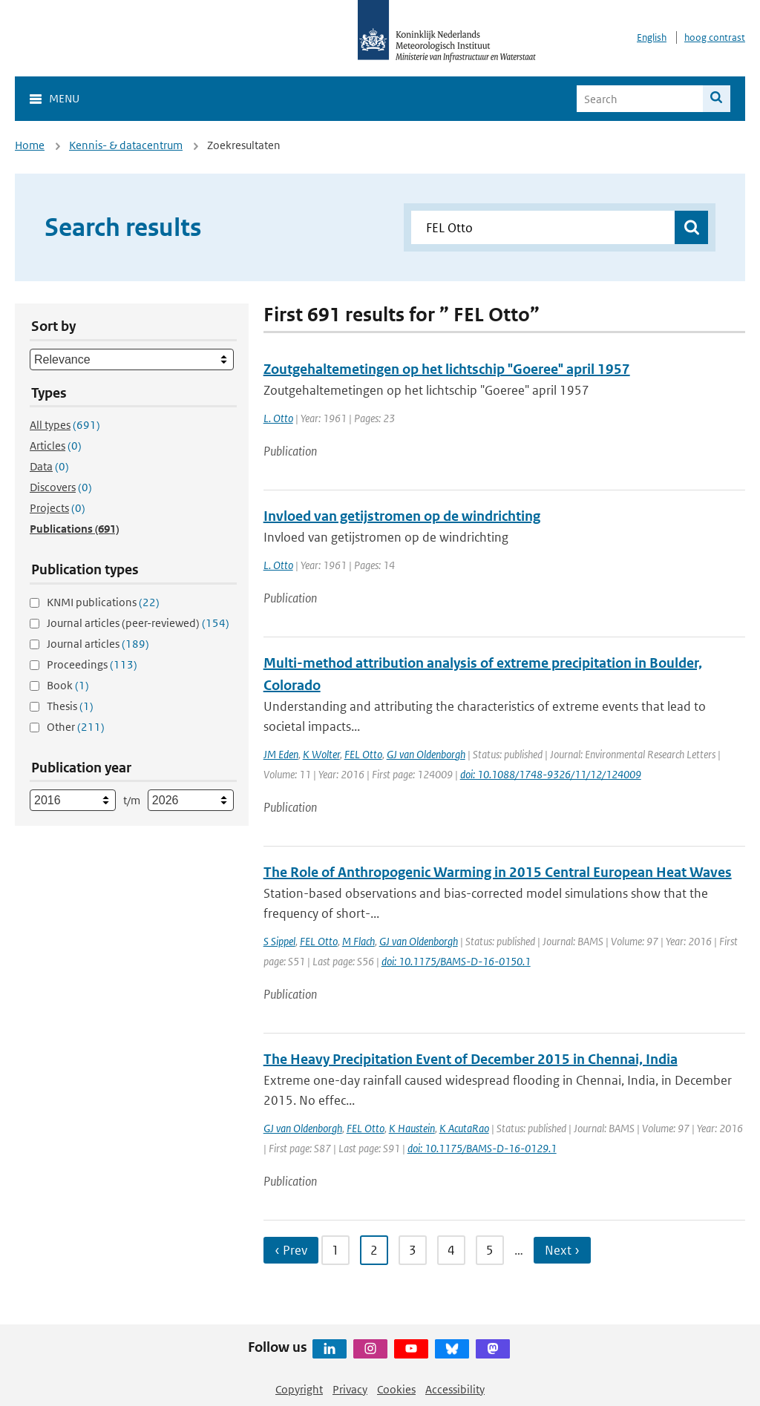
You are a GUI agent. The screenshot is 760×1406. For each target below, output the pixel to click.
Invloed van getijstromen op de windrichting (401, 516)
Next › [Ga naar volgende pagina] (562, 1250)
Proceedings (92, 664)
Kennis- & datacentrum (126, 145)
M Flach (358, 941)
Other (76, 727)
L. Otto (278, 418)
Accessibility (455, 1389)
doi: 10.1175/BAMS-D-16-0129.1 (482, 1148)
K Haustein (412, 1128)
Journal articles (98, 644)
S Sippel (279, 941)
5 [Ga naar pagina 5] (490, 1250)
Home (30, 145)
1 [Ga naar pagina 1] (335, 1250)
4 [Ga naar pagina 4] (451, 1250)
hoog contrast (714, 37)
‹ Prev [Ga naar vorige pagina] (291, 1250)
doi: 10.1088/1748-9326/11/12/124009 (550, 774)
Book (68, 685)
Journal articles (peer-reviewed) (138, 623)
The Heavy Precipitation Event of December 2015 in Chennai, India (470, 1059)
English (651, 37)
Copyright (299, 1389)
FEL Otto (363, 754)
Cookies (396, 1389)
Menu (64, 98)
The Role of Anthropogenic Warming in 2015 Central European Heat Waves (497, 872)
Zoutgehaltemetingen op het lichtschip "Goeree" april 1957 (446, 369)
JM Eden (280, 754)
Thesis (70, 706)
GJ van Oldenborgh (426, 754)
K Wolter (321, 754)
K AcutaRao (464, 1128)
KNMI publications (103, 602)
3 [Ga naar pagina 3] (412, 1250)
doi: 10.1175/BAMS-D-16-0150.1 (456, 961)
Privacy (349, 1389)
